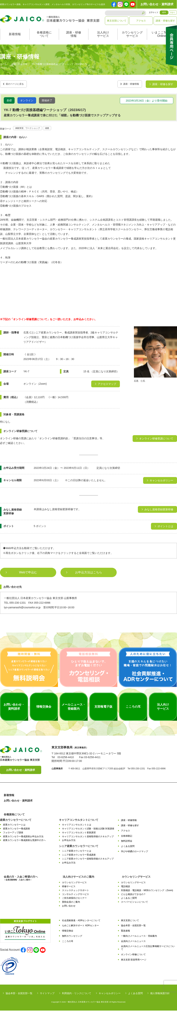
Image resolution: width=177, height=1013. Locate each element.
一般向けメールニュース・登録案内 (139, 938)
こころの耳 (67, 943)
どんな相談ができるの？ (133, 896)
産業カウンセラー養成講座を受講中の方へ (24, 843)
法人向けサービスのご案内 (78, 879)
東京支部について (116, 20)
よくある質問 (127, 849)
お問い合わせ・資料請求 (156, 4)
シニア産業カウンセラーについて (78, 848)
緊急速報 (125, 933)
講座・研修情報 (73, 38)
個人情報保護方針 (160, 995)
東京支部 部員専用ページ (133, 962)
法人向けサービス (103, 38)
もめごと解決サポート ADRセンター (80, 928)
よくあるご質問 (129, 900)
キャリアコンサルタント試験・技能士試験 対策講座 (88, 831)
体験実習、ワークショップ (31, 130)
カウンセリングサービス (132, 38)
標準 (164, 12)
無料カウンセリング (72, 938)
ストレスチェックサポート (75, 892)
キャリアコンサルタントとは (76, 827)
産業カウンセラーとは (14, 827)
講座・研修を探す (165, 20)
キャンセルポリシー (110, 995)
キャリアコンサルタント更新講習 (79, 835)
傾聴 (54, 130)
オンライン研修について (133, 957)
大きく (173, 12)
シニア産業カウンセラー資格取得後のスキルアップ (88, 861)
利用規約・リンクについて (76, 995)
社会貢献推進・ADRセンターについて (81, 923)
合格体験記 (126, 838)
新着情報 (15, 38)
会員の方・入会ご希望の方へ (21, 880)
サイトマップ (47, 995)
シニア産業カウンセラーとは (76, 853)
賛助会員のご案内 (71, 904)
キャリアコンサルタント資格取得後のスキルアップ (88, 839)
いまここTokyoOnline (162, 38)
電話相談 (125, 889)
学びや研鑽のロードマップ (134, 854)
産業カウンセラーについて (15, 822)
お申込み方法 (68, 843)
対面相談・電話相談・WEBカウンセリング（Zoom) (147, 892)
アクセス (141, 20)
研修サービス (68, 889)
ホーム (3, 68)
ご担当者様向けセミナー (74, 900)
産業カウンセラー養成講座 (16, 831)
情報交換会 (67, 933)
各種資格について (44, 38)
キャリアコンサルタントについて (78, 822)
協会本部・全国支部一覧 (133, 928)
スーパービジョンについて (134, 904)
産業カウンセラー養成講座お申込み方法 (23, 839)
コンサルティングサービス (75, 896)
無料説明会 (126, 843)
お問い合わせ (68, 908)
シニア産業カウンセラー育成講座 (79, 857)
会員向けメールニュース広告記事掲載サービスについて (148, 950)
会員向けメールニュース (133, 943)
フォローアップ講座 (13, 835)
